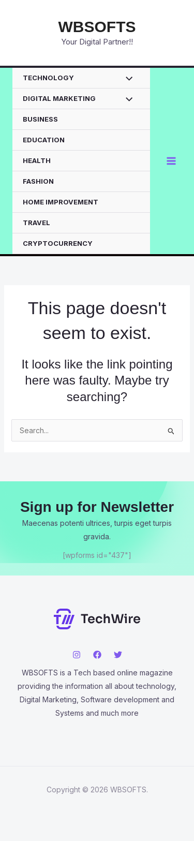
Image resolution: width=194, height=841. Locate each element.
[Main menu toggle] (171, 161)
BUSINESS (40, 119)
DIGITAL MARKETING (59, 98)
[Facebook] (97, 655)
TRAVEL (36, 222)
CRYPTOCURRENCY (58, 243)
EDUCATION (44, 140)
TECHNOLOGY (48, 77)
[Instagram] (76, 655)
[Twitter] (118, 655)
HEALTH (37, 160)
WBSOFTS (97, 26)
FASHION (38, 181)
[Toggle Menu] (126, 79)
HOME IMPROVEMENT (60, 202)
